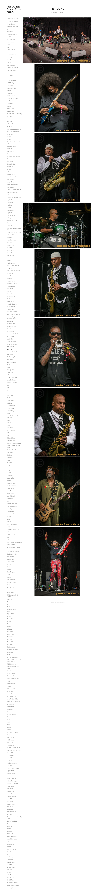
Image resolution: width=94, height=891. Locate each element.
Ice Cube (9, 463)
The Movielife (11, 647)
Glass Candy (10, 408)
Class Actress (10, 245)
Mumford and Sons (12, 649)
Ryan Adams (10, 799)
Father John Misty (12, 344)
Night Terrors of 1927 (13, 678)
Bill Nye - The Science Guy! (14, 114)
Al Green (9, 57)
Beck (8, 119)
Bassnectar (10, 103)
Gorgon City (10, 411)
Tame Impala (10, 844)
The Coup (9, 242)
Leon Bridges (10, 556)
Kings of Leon (11, 534)
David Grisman (11, 258)
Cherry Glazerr (11, 215)
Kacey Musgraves (12, 524)
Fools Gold (10, 372)
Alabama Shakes (11, 55)
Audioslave (10, 93)
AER (8, 47)
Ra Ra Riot (10, 758)
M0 (7, 602)
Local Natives (11, 580)
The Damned (10, 250)
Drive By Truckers (12, 304)
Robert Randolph (12, 781)
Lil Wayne (10, 564)
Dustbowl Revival (12, 312)
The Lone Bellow (11, 582)
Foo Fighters (10, 370)
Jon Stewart (10, 511)
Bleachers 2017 (11, 151)
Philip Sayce (10, 709)
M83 (8, 604)
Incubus (9, 465)
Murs (8, 655)
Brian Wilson (10, 179)
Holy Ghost (10, 452)
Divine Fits (10, 294)
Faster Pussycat (11, 341)
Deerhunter (10, 273)
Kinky (8, 537)
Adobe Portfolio (60, 602)
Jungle (9, 516)
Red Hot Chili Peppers (13, 768)
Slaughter (10, 831)
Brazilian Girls (11, 174)
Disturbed (10, 291)
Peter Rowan (10, 704)
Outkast (9, 686)
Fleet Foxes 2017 (11, 362)
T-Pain (8, 841)
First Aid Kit (10, 347)
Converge (9, 237)
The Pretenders (11, 735)
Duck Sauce (10, 309)
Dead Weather (11, 263)
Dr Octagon (10, 301)
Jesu (8, 501)
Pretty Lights (10, 737)
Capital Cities (11, 200)
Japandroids (10, 488)
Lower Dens (10, 592)
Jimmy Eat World (12, 504)
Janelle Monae (11, 483)
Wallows (9, 864)
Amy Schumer (11, 65)
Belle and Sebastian (12, 124)
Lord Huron (10, 587)
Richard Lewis (11, 776)
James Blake (10, 478)
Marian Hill (10, 619)
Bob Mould (10, 166)
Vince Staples (11, 862)
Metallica (9, 626)
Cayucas (9, 213)
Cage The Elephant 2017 (14, 190)
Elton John (10, 321)
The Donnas (10, 299)
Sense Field (10, 809)
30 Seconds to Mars (12, 26)
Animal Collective (12, 70)
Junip (8, 519)
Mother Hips (10, 642)
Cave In (9, 207)
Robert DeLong (11, 778)
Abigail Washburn (12, 34)
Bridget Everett (11, 182)
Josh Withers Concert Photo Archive (14, 9)
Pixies (8, 719)
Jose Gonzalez (11, 514)
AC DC (9, 37)
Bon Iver (9, 169)
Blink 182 (9, 159)
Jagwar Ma (10, 475)
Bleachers (9, 154)
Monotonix (10, 637)
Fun (8, 388)
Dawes (9, 260)
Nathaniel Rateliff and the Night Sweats (14, 660)
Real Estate (10, 765)
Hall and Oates (11, 438)
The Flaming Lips (12, 357)
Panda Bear (10, 691)
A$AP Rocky (10, 83)
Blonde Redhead (11, 164)
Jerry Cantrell (11, 493)
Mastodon (10, 624)
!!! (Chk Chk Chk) (12, 220)
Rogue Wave (10, 786)
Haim (8, 435)
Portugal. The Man (12, 732)
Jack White (10, 473)
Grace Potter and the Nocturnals (13, 416)
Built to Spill (10, 187)
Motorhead (10, 644)
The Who (9, 870)
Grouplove (10, 428)
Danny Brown (11, 253)
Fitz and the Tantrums (13, 352)
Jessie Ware (10, 498)
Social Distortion (12, 839)
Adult (8, 44)
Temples (9, 847)
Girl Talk (9, 403)
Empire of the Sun (12, 323)
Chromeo (9, 223)
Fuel (8, 385)
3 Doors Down (11, 24)
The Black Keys (11, 146)
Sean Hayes (10, 806)
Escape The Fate (11, 326)
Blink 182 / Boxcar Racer (14, 156)
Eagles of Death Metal (13, 314)
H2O (8, 433)
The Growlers (11, 430)
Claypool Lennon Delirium (14, 232)
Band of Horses (11, 101)
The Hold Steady (11, 450)
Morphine (9, 639)
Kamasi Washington (13, 529)
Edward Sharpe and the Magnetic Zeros (14, 317)
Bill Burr (9, 139)
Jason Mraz (10, 491)
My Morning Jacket (12, 657)
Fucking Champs (12, 382)
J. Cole (8, 470)
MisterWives (10, 634)
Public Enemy (11, 740)
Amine (8, 62)
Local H (9, 577)
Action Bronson (11, 39)
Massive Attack (11, 621)
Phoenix (9, 712)
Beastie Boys (10, 111)
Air (7, 52)
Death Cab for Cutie (13, 265)
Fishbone (9, 349)
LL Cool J (9, 574)
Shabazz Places (11, 812)
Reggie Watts (10, 771)
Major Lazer (10, 614)
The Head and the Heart (14, 443)
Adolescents (10, 42)
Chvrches (9, 225)
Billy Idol (9, 116)
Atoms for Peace (11, 88)
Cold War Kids (11, 235)
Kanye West (10, 527)
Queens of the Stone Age (14, 750)
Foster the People (12, 377)
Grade (8, 420)
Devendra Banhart (12, 283)
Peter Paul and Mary (13, 699)
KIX (8, 539)
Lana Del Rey (11, 545)
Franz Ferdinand (11, 380)
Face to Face (10, 336)
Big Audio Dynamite (13, 132)
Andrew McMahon (12, 67)
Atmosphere (10, 85)
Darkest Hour (11, 255)
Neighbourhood (11, 664)
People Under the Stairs (13, 701)
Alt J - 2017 (10, 75)
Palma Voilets (11, 689)
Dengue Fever (11, 281)
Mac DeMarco (11, 607)
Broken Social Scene (12, 184)
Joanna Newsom (12, 506)
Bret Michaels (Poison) (13, 177)
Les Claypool (10, 559)
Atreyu (9, 91)
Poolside (9, 727)
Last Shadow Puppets (13, 551)
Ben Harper (10, 126)
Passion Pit (10, 694)
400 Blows (10, 32)
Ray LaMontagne (12, 763)
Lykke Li (9, 599)
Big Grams (10, 134)
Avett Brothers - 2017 (13, 98)
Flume (8, 364)
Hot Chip (9, 455)
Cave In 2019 (10, 210)
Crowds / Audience (12, 21)
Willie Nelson (10, 875)
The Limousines (11, 567)
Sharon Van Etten (12, 821)
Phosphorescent (11, 714)
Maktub (9, 616)
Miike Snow (10, 629)
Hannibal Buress (11, 440)
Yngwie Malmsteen (12, 882)
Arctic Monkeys (11, 80)
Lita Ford (9, 569)
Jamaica (9, 481)
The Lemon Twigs (12, 554)
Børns (8, 172)
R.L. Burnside (10, 755)
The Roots (10, 789)
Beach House (10, 108)
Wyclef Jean (10, 880)
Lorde (8, 590)
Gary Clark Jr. (11, 395)
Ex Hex (9, 329)
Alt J (8, 73)
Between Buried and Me (14, 129)
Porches (9, 730)
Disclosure (10, 289)
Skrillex (9, 829)
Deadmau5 (10, 268)
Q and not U (10, 745)
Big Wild (9, 137)
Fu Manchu (10, 375)
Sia (7, 823)
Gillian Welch (10, 400)
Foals (8, 367)
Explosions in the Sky (13, 334)
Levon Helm (10, 562)
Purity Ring (10, 742)
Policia (8, 724)
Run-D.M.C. (10, 794)
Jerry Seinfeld (11, 496)
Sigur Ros (9, 826)
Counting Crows (11, 240)
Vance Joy (10, 854)
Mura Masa (10, 652)
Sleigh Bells (10, 834)
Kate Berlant (10, 532)
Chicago (9, 218)
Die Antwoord (11, 286)
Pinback (9, 717)
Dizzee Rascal (11, 296)
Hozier (8, 460)
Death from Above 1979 (13, 271)
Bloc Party (10, 161)
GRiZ (8, 425)
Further (9, 390)
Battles (9, 106)
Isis (7, 468)
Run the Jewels (11, 796)
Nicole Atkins (11, 673)
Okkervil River (11, 683)
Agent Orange (11, 50)
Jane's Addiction (11, 486)
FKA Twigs (10, 354)
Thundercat (10, 852)
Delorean (9, 278)
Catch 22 (9, 205)
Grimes (9, 422)
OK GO (9, 681)
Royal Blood (10, 791)
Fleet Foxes (10, 359)
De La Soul (10, 276)
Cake (8, 195)
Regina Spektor (11, 773)
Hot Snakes (10, 457)
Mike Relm (10, 631)
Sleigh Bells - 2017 (12, 836)
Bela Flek (9, 121)
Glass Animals (11, 405)
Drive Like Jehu (11, 306)
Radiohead (10, 760)
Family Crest (10, 339)
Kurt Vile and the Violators (14, 542)
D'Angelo (9, 248)
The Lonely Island (12, 585)
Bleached (9, 149)
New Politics (10, 671)
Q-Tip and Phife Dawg (13, 748)
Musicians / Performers (13, 18)
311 (7, 29)
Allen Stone (10, 60)
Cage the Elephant (12, 192)
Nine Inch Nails (11, 676)
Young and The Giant (13, 885)
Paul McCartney (11, 696)
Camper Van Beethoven (14, 197)
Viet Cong (10, 857)
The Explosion (11, 331)
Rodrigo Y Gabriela (12, 783)
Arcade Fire (10, 78)
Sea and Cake (11, 804)
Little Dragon (11, 572)
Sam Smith (10, 801)
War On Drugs (11, 867)
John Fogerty (10, 509)
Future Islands (11, 393)
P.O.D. (8, 722)
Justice (9, 522)
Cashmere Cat (11, 202)
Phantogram (10, 707)
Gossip (8, 413)
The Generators (11, 398)
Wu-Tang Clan (11, 877)
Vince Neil (10, 859)
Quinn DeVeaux (11, 753)
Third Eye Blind (11, 849)
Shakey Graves (11, 814)
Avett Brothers (11, 96)
